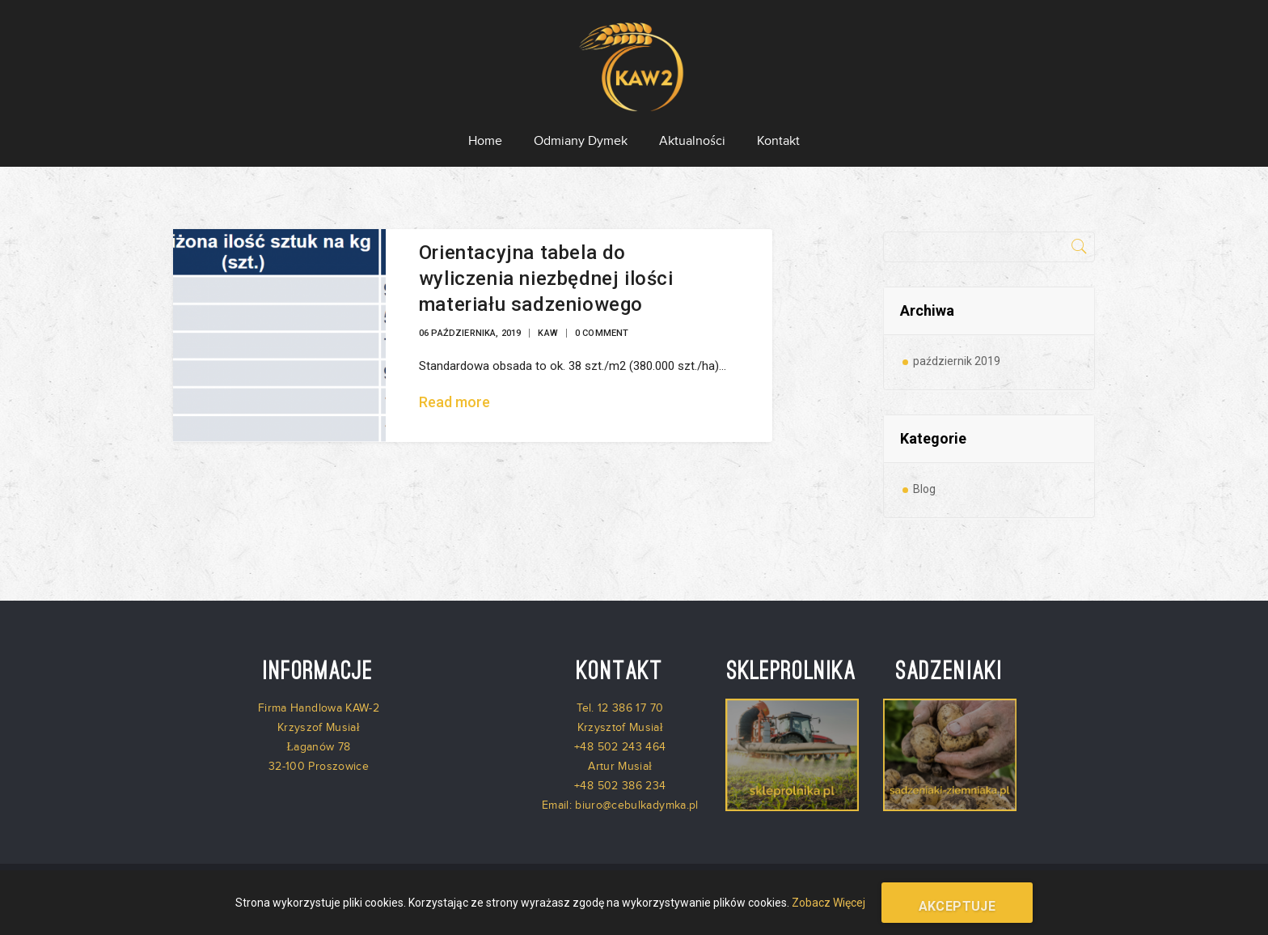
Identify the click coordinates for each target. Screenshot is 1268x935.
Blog (924, 488)
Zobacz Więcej (828, 902)
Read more (454, 401)
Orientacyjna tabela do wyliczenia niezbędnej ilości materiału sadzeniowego (546, 278)
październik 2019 (956, 361)
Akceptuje (957, 906)
